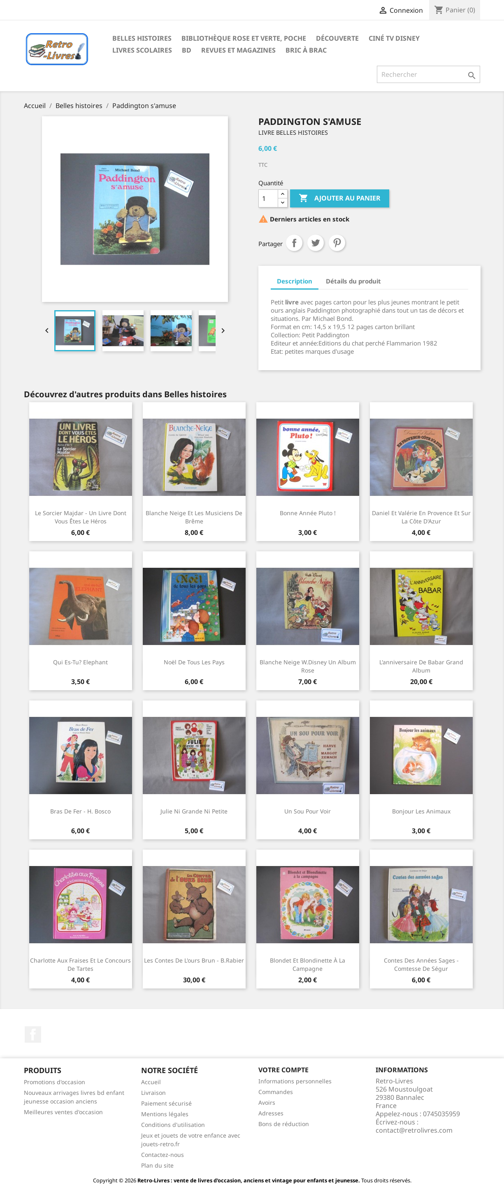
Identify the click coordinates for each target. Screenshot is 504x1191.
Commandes (275, 1092)
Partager (294, 243)
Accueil (151, 1082)
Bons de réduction (283, 1124)
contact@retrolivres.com (414, 1130)
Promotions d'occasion (54, 1082)
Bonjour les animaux (421, 811)
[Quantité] (268, 198)
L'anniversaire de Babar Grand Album (421, 666)
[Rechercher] (428, 74)
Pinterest (337, 243)
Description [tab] (294, 281)
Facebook (33, 1034)
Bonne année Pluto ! (308, 513)
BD (186, 50)
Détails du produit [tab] (353, 281)
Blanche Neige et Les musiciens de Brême (194, 517)
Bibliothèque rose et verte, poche (243, 38)
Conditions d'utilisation (173, 1125)
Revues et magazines (238, 50)
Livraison (153, 1093)
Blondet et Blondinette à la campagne (307, 964)
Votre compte (283, 1069)
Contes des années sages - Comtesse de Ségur (421, 964)
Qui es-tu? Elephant (80, 662)
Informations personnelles (295, 1081)
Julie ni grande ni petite (194, 811)
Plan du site (157, 1165)
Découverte (337, 38)
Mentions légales (164, 1114)
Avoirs (266, 1102)
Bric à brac (306, 50)
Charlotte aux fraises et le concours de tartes (80, 964)
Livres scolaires (142, 50)
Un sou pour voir (307, 811)
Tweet (315, 243)
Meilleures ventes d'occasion (63, 1112)
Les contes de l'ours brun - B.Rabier (194, 960)
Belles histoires (142, 38)
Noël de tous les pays (194, 662)
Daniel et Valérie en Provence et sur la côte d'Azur (421, 517)
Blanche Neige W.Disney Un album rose (308, 666)
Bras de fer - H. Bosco (80, 811)
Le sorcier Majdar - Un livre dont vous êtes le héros (80, 517)
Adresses (270, 1113)
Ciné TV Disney (394, 38)
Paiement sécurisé (166, 1103)
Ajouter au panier (340, 198)
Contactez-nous (162, 1155)
